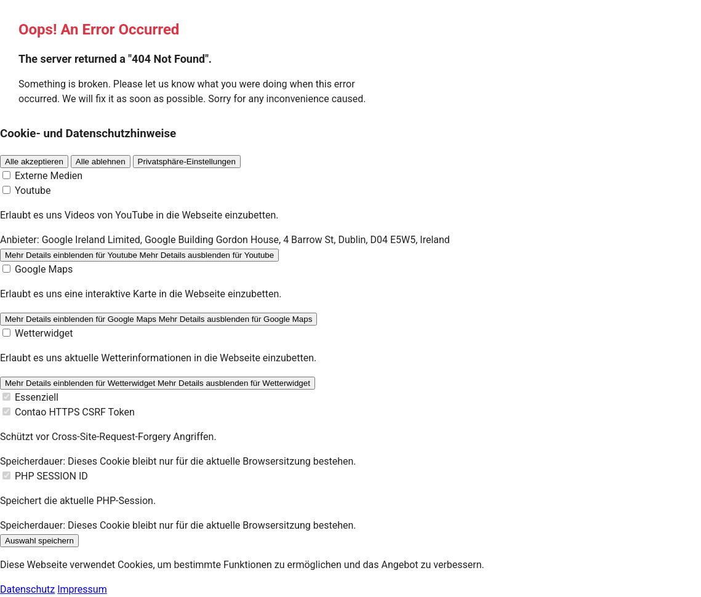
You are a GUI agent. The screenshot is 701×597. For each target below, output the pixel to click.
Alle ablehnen (101, 161)
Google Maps (44, 269)
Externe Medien (48, 176)
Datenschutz (27, 589)
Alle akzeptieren (34, 161)
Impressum (82, 589)
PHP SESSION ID (51, 476)
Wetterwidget (44, 333)
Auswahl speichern (39, 540)
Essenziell (36, 397)
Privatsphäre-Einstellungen (187, 161)
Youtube (33, 190)
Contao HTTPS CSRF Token (75, 412)
